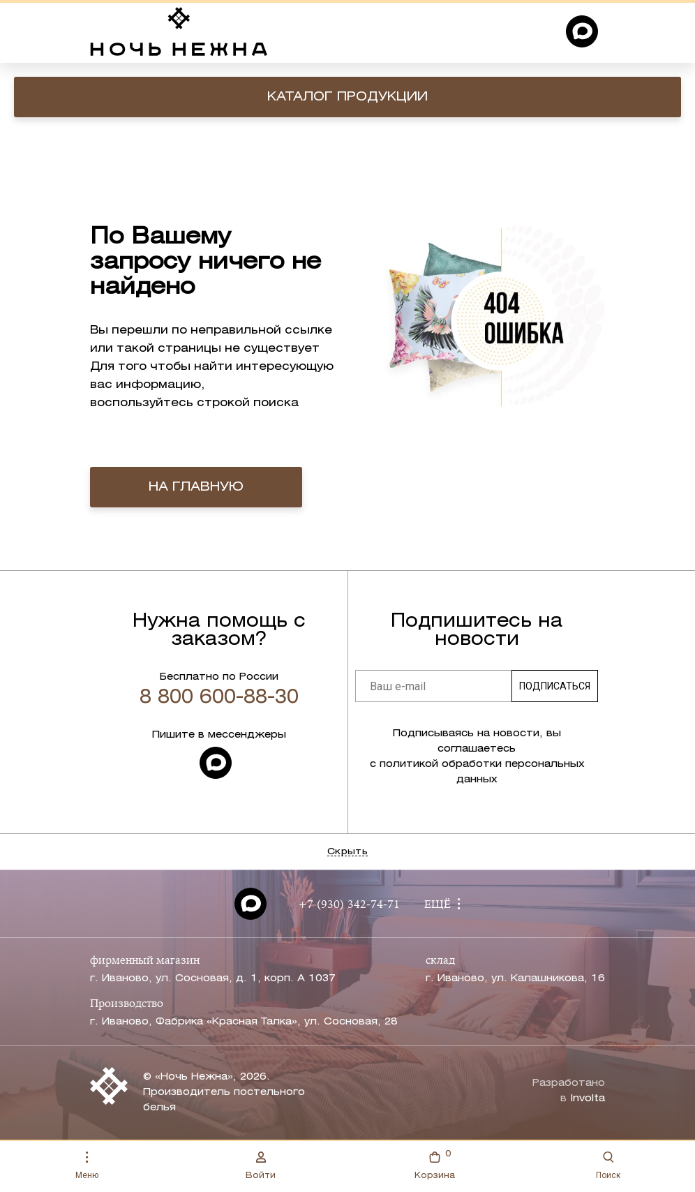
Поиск (608, 1166)
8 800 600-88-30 (219, 698)
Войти (261, 1165)
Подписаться (554, 686)
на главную (196, 487)
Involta (587, 1098)
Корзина (434, 1163)
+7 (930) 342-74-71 (349, 905)
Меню (86, 1166)
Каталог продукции (347, 97)
